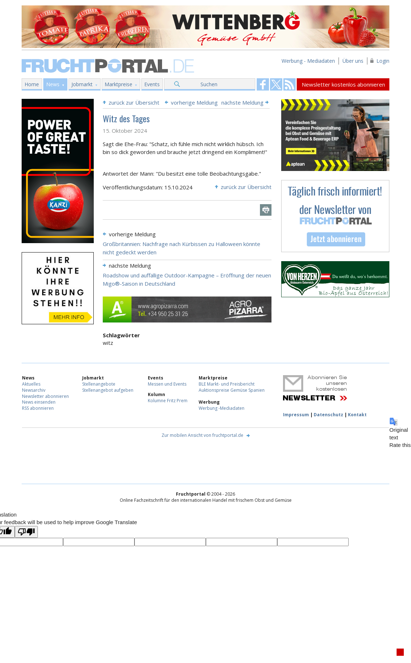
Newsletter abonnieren (45, 396)
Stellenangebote (98, 384)
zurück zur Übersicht (134, 102)
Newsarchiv (33, 390)
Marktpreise (118, 84)
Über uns (352, 60)
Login (382, 60)
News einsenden (39, 402)
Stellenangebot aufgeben (107, 390)
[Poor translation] (26, 532)
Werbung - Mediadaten (308, 60)
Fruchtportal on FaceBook (263, 84)
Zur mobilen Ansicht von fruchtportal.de (202, 435)
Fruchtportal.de (109, 65)
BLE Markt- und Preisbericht (227, 384)
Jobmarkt (82, 84)
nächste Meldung (242, 102)
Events (152, 84)
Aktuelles (31, 384)
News (52, 84)
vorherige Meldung (194, 102)
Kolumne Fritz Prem (167, 401)
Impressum (296, 415)
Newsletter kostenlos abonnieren (343, 84)
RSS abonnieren (38, 408)
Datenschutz (328, 415)
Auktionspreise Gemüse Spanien (232, 390)
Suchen (208, 84)
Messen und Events (167, 384)
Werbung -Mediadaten (221, 408)
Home (32, 84)
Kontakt (357, 415)
